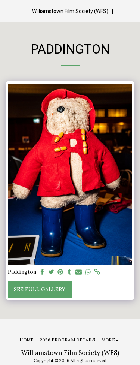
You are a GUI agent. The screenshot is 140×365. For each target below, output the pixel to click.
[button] (8, 10)
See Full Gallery (39, 289)
